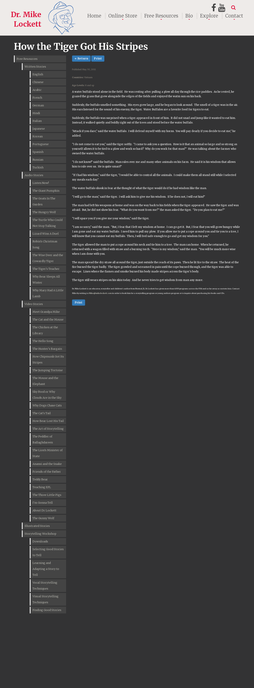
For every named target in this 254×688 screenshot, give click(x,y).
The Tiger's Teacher (46, 269)
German (38, 105)
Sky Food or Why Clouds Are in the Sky (47, 394)
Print (98, 58)
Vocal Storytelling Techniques (45, 585)
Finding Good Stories (47, 610)
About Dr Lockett (44, 510)
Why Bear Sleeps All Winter (46, 279)
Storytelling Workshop (40, 533)
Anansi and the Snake (47, 464)
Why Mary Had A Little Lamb (48, 293)
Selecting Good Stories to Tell (48, 552)
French (37, 97)
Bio (189, 16)
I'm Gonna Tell (43, 502)
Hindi (36, 113)
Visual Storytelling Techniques (46, 599)
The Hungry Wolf (44, 212)
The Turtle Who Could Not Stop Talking (48, 223)
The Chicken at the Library (45, 330)
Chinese (38, 82)
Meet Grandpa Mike (46, 312)
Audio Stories (34, 175)
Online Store (122, 16)
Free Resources (161, 16)
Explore (209, 16)
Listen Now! (41, 183)
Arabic (37, 90)
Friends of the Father (47, 471)
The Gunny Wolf (43, 518)
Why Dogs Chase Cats (47, 405)
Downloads (40, 541)
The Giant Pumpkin (46, 190)
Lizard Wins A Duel (46, 233)
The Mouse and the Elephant (45, 381)
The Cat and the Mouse (48, 319)
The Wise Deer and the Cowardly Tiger (48, 258)
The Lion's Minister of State (48, 453)
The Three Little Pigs (47, 495)
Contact (234, 16)
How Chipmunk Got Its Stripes (48, 359)
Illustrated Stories (37, 526)
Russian (38, 159)
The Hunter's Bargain (47, 349)
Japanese (39, 128)
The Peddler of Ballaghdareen (43, 439)
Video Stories (34, 304)
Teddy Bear (40, 479)
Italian (37, 121)
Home (94, 16)
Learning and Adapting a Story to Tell (46, 569)
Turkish (38, 167)
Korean (38, 136)
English (38, 74)
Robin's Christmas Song (45, 244)
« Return (81, 58)
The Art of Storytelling (48, 428)
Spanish (38, 152)
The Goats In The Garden (44, 201)
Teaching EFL (42, 487)
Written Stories (35, 66)
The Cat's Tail (42, 413)
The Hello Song (43, 341)
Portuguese (41, 144)
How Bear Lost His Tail (48, 421)
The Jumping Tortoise (48, 370)
